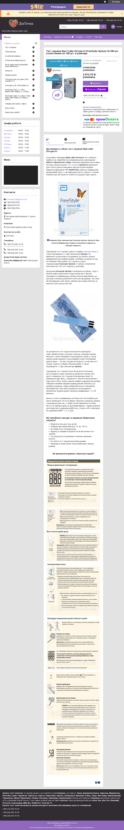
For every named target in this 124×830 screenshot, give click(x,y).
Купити (97, 83)
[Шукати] (102, 26)
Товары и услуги (11, 43)
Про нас (98, 37)
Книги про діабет (12, 112)
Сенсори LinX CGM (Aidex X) (16, 86)
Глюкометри (10, 52)
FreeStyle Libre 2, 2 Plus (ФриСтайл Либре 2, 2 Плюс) (17, 91)
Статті (89, 37)
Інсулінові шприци (12, 56)
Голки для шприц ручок (15, 60)
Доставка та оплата (53, 42)
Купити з (97, 89)
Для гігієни (9, 108)
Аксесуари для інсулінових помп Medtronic (16, 66)
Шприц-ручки (11, 75)
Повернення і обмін (74, 42)
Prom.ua (74, 823)
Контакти (90, 42)
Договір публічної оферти (56, 48)
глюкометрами (89, 251)
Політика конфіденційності (84, 827)
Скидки (79, 37)
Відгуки (101, 42)
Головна (47, 37)
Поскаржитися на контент (63, 827)
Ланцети (8, 71)
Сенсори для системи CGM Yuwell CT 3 (16, 80)
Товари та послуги (62, 37)
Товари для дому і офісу (15, 104)
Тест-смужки (73, 165)
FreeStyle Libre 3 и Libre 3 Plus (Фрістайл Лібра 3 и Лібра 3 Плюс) (17, 98)
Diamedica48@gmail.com (16, 199)
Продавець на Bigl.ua (62, 825)
